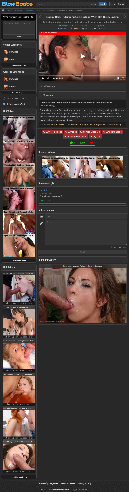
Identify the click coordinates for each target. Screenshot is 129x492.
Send (19, 36)
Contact (42, 484)
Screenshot (101, 29)
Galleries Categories (13, 72)
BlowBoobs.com (61, 489)
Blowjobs (65, 26)
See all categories (19, 65)
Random (88, 29)
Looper (76, 29)
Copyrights (53, 484)
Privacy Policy (83, 484)
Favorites (64, 29)
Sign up (121, 4)
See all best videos (19, 261)
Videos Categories (12, 44)
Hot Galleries (10, 267)
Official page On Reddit (17, 98)
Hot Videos (8, 111)
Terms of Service (68, 484)
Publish (82, 252)
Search (102, 4)
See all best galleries (19, 477)
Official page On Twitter (17, 104)
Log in (113, 4)
